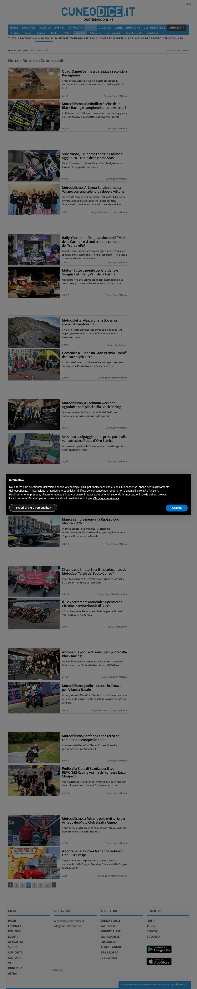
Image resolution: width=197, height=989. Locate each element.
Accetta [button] (177, 507)
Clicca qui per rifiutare (106, 498)
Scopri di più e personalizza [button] (33, 507)
